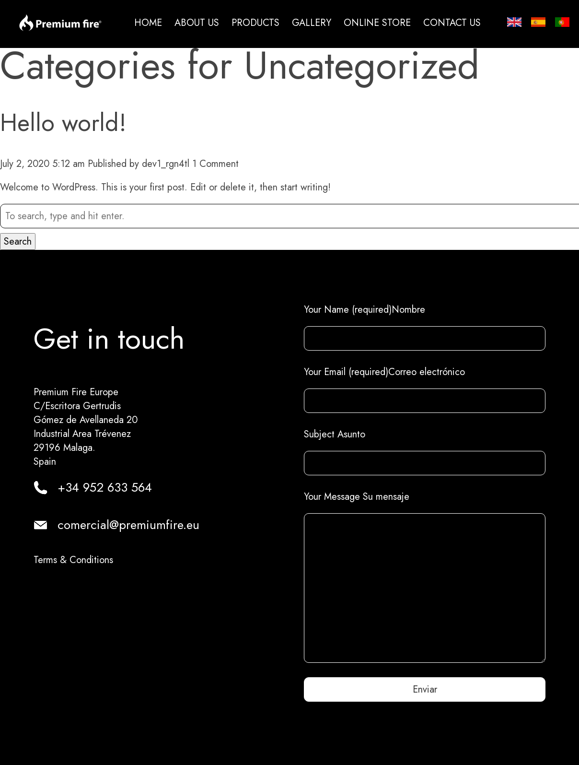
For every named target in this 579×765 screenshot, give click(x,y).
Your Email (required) (346, 372)
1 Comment (215, 164)
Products (255, 23)
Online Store (377, 23)
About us (196, 23)
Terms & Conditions (73, 560)
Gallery (311, 23)
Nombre (408, 310)
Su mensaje (386, 497)
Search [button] (18, 241)
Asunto (350, 434)
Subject (319, 434)
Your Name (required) (348, 310)
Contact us (452, 23)
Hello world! (63, 122)
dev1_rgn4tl (165, 164)
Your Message (333, 497)
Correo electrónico (426, 372)
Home (148, 23)
